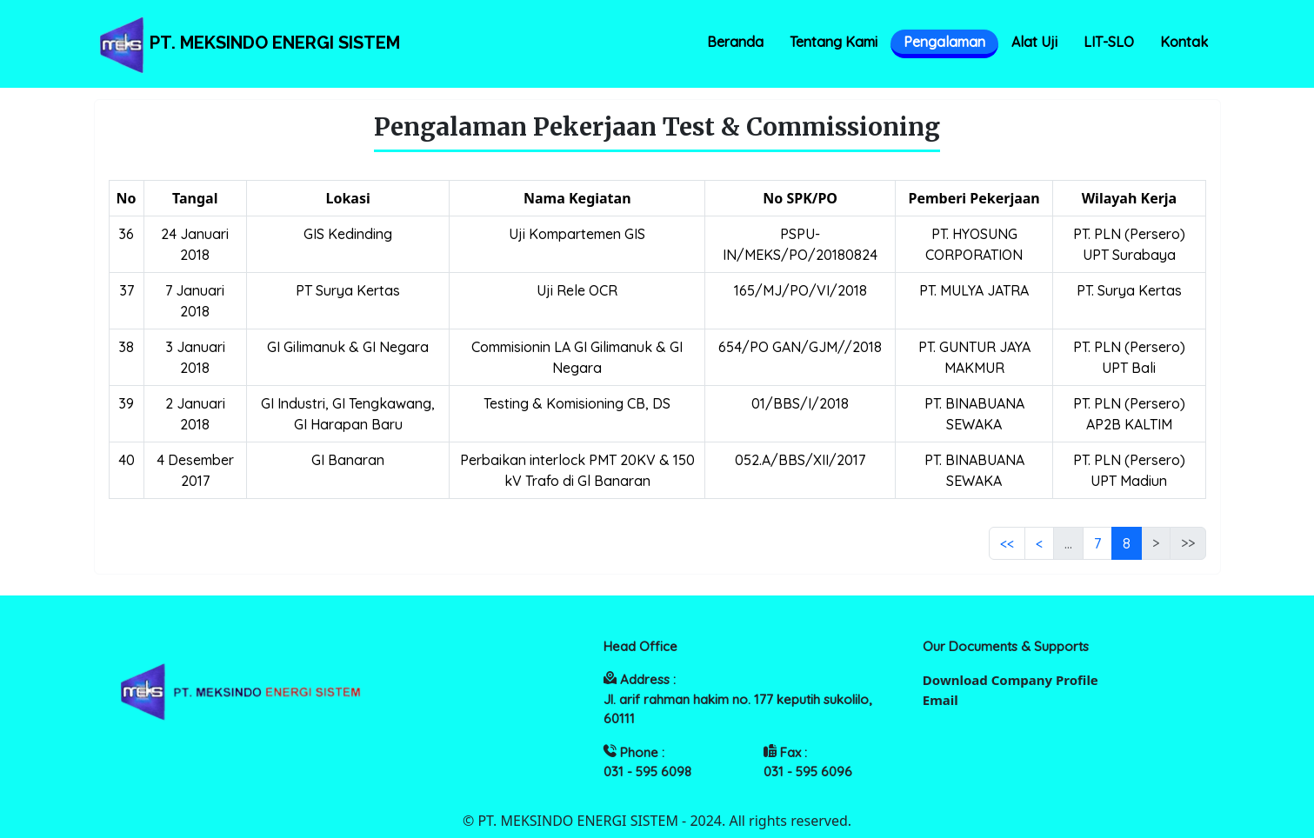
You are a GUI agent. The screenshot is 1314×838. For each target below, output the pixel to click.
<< (1007, 543)
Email (940, 699)
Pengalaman (944, 41)
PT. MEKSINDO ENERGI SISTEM (247, 43)
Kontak (1184, 41)
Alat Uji (1034, 41)
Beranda (735, 41)
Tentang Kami (833, 41)
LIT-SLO (1109, 41)
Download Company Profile (1010, 679)
